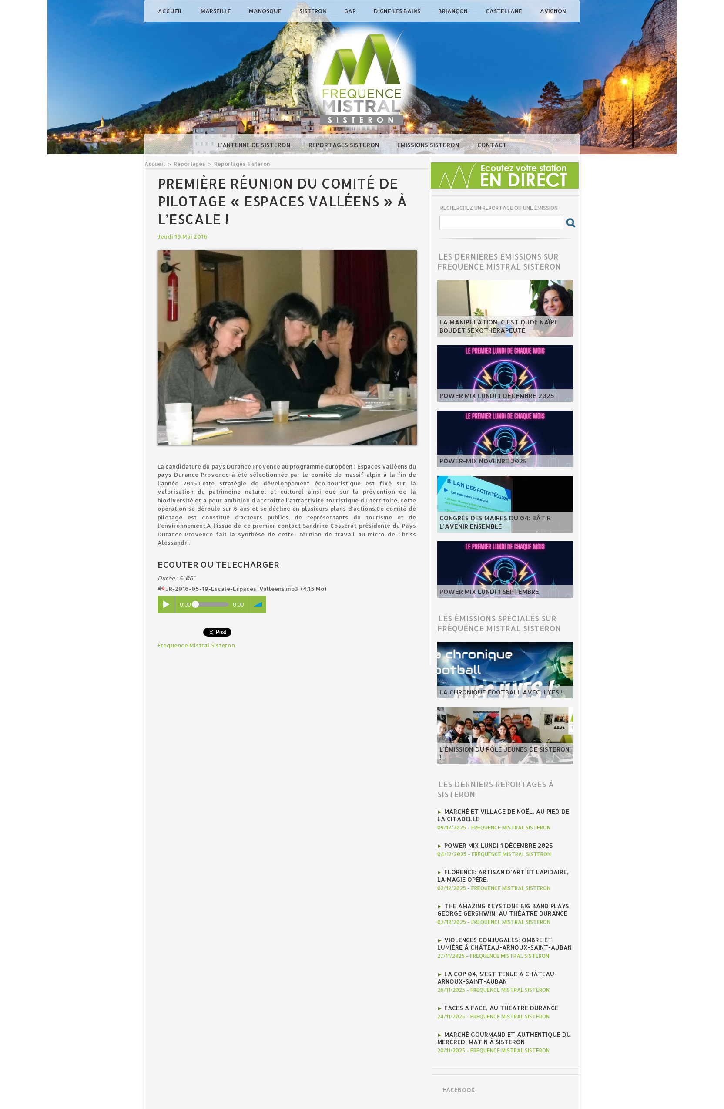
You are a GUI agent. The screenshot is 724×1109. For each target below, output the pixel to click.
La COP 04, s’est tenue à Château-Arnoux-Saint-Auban (493, 973)
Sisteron (313, 10)
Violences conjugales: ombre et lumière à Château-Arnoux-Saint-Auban (504, 940)
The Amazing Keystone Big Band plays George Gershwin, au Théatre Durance (499, 907)
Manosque (266, 10)
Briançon (453, 10)
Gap (350, 10)
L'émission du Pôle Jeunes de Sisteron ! (499, 758)
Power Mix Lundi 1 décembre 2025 (491, 396)
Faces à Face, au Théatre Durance (498, 1002)
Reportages (187, 163)
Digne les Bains (398, 10)
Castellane (504, 10)
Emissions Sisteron (429, 144)
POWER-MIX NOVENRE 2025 (478, 461)
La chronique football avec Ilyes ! (494, 692)
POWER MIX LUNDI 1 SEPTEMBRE (484, 592)
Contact (492, 144)
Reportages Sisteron (344, 144)
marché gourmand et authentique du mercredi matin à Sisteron (501, 1032)
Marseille (216, 10)
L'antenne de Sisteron (255, 144)
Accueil (171, 10)
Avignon (553, 10)
